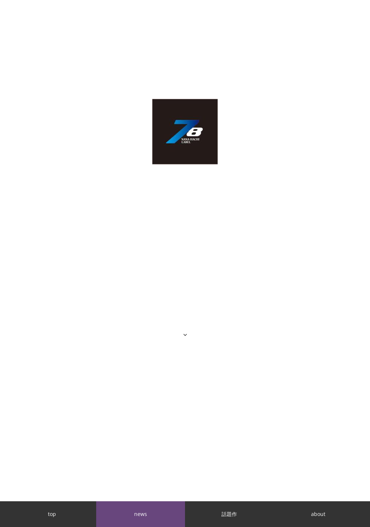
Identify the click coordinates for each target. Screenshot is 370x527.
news (140, 513)
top (52, 513)
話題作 (229, 513)
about (318, 513)
